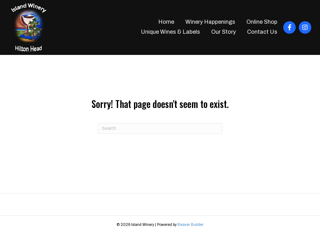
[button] (289, 27)
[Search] (160, 128)
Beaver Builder (190, 224)
